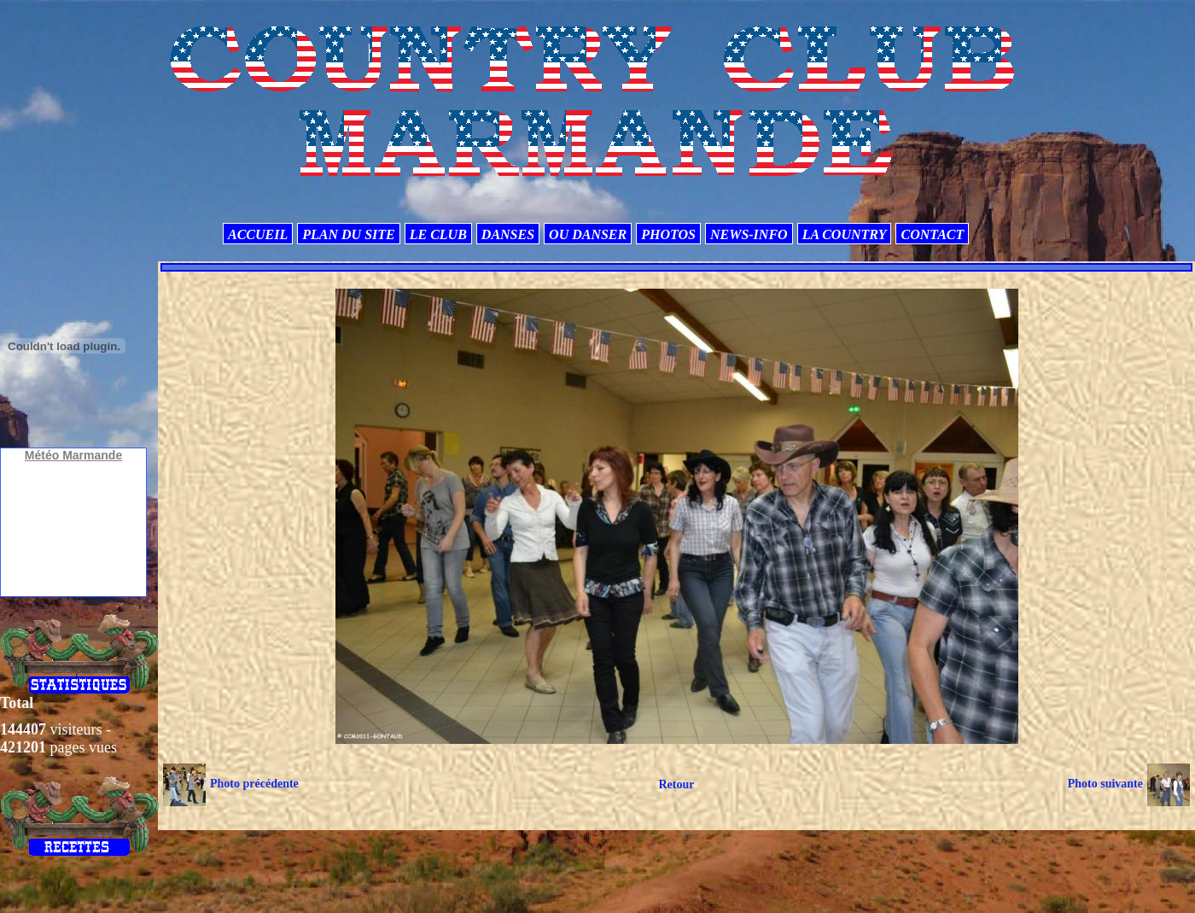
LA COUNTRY (844, 234)
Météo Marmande (73, 455)
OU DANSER (588, 234)
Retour (676, 784)
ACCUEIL (258, 234)
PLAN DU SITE (348, 234)
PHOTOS (668, 234)
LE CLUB (438, 234)
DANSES (507, 234)
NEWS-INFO (749, 234)
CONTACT (932, 234)
